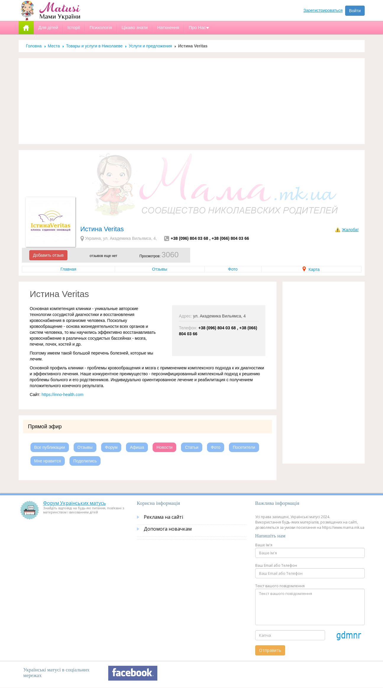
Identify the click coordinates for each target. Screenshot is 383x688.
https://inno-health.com (63, 394)
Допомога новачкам (168, 528)
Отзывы (159, 269)
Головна (34, 46)
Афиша (137, 447)
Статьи (191, 447)
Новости (164, 447)
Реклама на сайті (163, 517)
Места (54, 46)
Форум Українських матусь (74, 503)
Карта (311, 269)
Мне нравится (47, 461)
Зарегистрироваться (322, 10)
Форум (111, 447)
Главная (68, 269)
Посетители (244, 447)
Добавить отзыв (48, 255)
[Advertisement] (192, 101)
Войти (355, 10)
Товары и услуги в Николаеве (94, 46)
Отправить (270, 650)
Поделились (85, 461)
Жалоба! (350, 229)
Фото (232, 269)
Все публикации (49, 447)
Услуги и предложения (150, 46)
